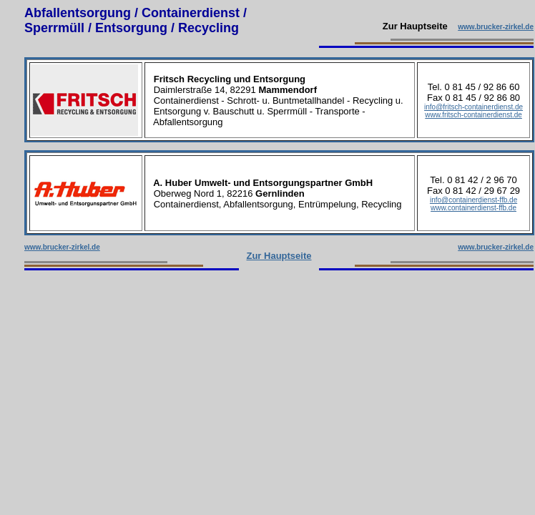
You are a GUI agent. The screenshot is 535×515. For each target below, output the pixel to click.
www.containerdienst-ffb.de (473, 208)
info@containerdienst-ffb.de (473, 200)
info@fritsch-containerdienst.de (473, 107)
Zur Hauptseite (278, 255)
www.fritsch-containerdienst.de (473, 115)
